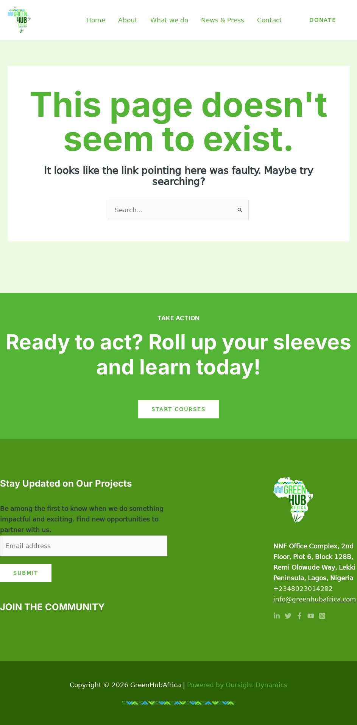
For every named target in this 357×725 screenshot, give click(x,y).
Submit (25, 573)
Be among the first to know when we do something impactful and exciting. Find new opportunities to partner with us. (82, 519)
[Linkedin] (276, 615)
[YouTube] (310, 615)
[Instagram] (322, 615)
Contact (269, 20)
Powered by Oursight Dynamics (237, 685)
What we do (169, 20)
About (127, 20)
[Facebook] (299, 615)
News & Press (222, 20)
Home (95, 20)
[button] (322, 20)
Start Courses (178, 409)
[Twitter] (288, 615)
